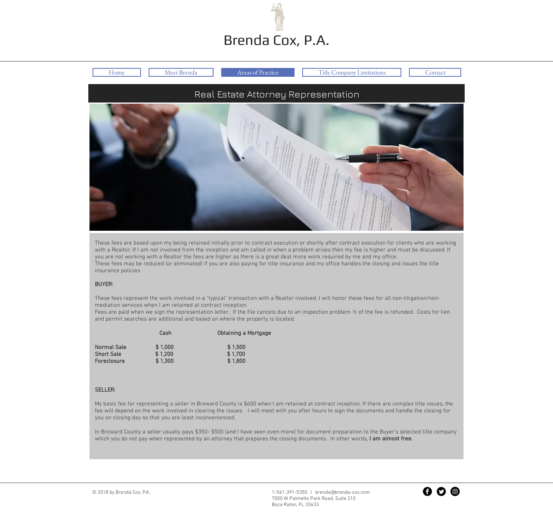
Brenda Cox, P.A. (276, 39)
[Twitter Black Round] (441, 491)
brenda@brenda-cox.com (342, 493)
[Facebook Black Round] (427, 491)
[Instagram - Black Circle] (455, 491)
